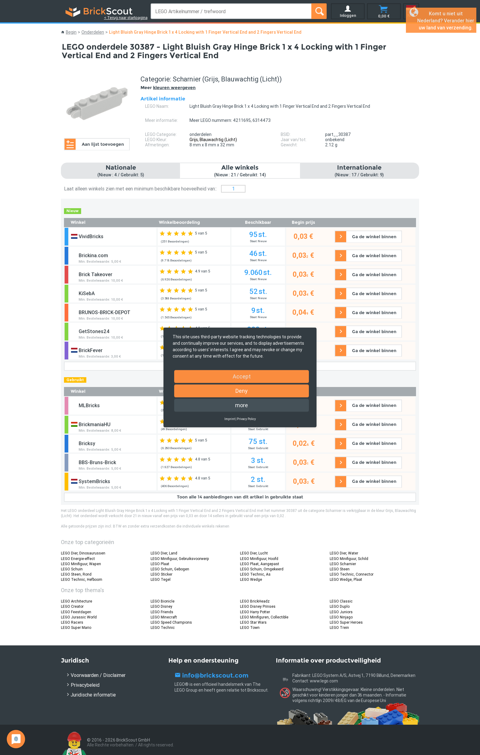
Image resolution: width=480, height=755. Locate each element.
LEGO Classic (341, 601)
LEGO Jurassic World (79, 617)
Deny (241, 390)
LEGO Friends (162, 612)
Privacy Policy (246, 419)
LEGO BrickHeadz (255, 601)
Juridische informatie (93, 694)
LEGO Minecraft (164, 617)
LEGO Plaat (160, 564)
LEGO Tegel (161, 579)
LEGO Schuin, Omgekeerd (261, 569)
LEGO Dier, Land (164, 553)
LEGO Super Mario (76, 627)
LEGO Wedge (251, 579)
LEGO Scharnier (343, 564)
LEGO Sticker (161, 574)
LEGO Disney (161, 606)
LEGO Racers (72, 622)
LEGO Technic (163, 627)
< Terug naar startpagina (126, 17)
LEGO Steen (340, 569)
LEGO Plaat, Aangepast (259, 564)
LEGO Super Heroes (346, 622)
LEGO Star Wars (253, 622)
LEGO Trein (339, 627)
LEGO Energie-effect (78, 558)
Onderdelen (92, 32)
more (241, 405)
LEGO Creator (72, 606)
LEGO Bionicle (162, 601)
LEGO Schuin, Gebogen (170, 569)
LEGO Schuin (72, 569)
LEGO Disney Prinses (258, 606)
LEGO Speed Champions (171, 622)
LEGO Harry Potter (255, 612)
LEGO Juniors (341, 612)
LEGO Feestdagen (76, 612)
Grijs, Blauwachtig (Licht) (213, 139)
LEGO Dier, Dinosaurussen (83, 553)
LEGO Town (250, 627)
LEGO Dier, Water (344, 553)
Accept (242, 376)
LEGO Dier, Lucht (254, 553)
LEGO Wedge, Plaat (346, 579)
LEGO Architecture (76, 601)
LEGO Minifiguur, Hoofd (259, 558)
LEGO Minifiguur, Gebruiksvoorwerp (180, 558)
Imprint (229, 419)
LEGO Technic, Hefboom (81, 579)
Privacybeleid (85, 684)
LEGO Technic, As (255, 574)
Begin (71, 32)
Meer (168, 87)
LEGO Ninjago (341, 617)
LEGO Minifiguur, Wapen (81, 564)
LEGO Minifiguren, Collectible (264, 617)
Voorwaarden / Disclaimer (98, 675)
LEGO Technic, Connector (351, 574)
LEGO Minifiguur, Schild (349, 558)
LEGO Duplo (340, 606)
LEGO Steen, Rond (76, 574)
